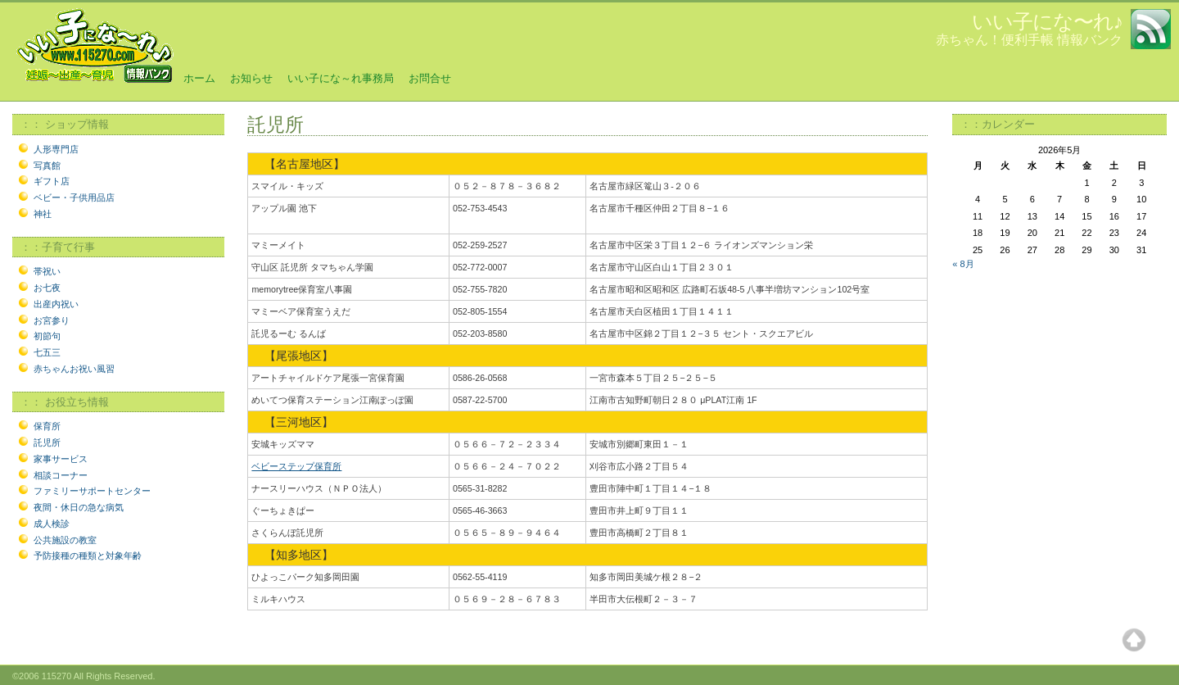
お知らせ (251, 78)
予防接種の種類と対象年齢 (88, 555)
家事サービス (61, 459)
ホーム (199, 78)
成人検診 (52, 523)
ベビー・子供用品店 (74, 197)
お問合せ (430, 78)
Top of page (1134, 640)
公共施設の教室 (65, 540)
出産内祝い (56, 304)
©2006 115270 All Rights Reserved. (83, 676)
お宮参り (52, 320)
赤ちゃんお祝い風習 (74, 369)
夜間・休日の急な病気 (79, 507)
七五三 (47, 352)
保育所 (47, 426)
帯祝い (47, 271)
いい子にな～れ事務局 (340, 78)
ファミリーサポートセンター (92, 491)
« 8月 (962, 264)
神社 (43, 214)
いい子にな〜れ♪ (1047, 21)
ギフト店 (52, 181)
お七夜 (47, 288)
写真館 (47, 165)
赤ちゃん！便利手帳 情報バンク (1029, 40)
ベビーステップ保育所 (296, 466)
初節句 (47, 336)
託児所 (47, 442)
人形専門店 (56, 149)
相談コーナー (61, 475)
